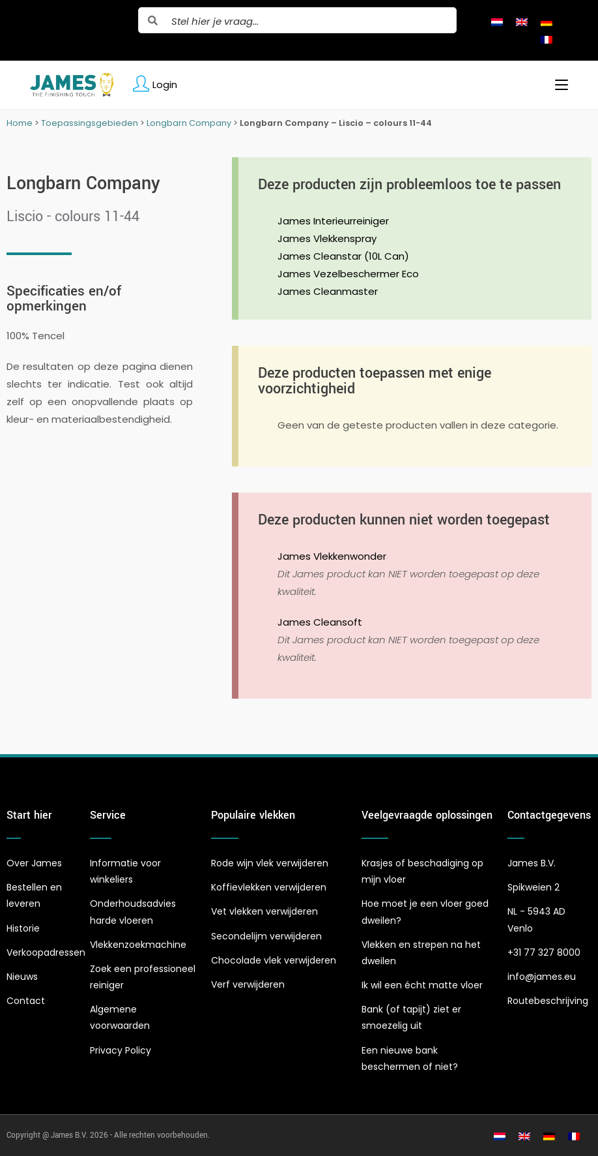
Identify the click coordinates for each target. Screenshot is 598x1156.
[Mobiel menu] (556, 84)
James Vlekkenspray (327, 238)
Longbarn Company (189, 123)
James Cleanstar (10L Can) (343, 256)
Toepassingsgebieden (89, 123)
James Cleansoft (320, 622)
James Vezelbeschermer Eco (348, 274)
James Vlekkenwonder (332, 556)
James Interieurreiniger (333, 221)
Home (20, 123)
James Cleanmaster (328, 291)
